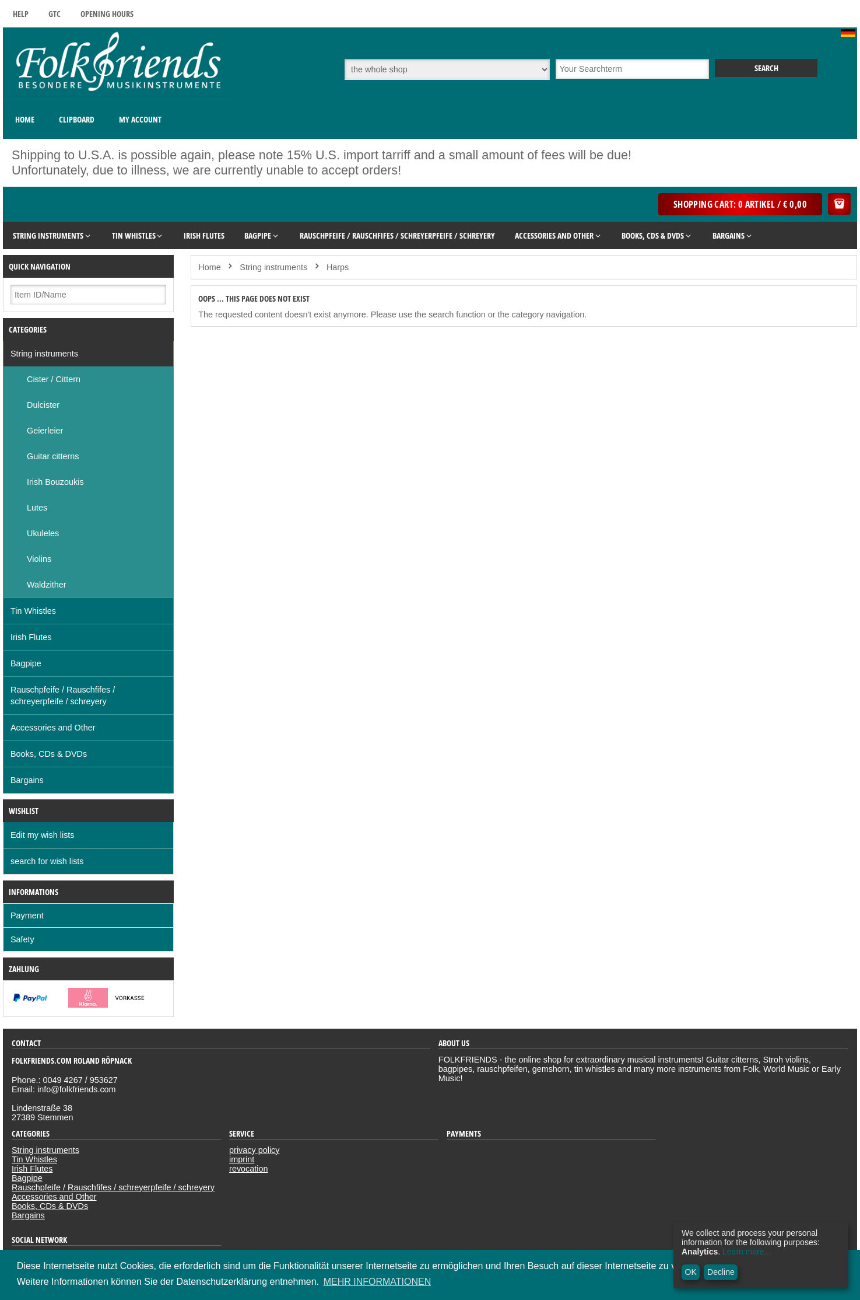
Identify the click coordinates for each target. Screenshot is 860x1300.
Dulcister (43, 405)
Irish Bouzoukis (55, 482)
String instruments (44, 353)
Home (24, 119)
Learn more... (746, 1251)
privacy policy (254, 1150)
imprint (241, 1159)
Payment (27, 915)
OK (691, 1272)
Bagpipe (25, 663)
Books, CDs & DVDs (48, 754)
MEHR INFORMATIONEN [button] (377, 1282)
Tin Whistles (33, 611)
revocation (248, 1168)
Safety (22, 939)
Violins (39, 559)
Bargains (27, 780)
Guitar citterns (53, 456)
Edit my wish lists (42, 835)
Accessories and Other (53, 727)
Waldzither (46, 584)
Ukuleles (43, 533)
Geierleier (45, 430)
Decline (721, 1272)
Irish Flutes (30, 637)
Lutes (37, 507)
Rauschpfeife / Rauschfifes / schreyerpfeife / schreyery (62, 695)
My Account (140, 119)
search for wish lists (47, 861)
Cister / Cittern (53, 379)
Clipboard (76, 119)
